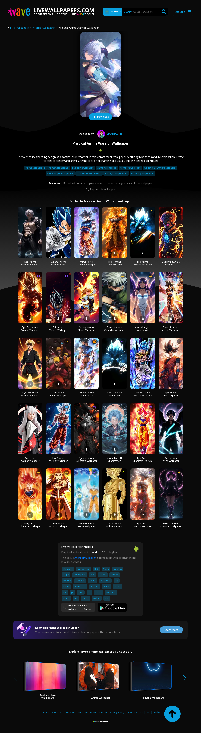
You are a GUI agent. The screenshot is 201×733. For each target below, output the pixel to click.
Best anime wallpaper (82, 167)
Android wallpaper (85, 558)
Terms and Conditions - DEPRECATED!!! (85, 712)
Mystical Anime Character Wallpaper (170, 525)
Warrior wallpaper (44, 27)
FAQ (148, 712)
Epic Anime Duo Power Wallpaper (86, 525)
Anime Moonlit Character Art (114, 459)
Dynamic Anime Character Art (87, 394)
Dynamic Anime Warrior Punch (58, 263)
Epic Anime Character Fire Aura (142, 459)
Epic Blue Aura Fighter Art (114, 394)
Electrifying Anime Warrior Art (171, 263)
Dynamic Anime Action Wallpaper (170, 329)
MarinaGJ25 (109, 133)
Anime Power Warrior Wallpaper (86, 263)
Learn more (171, 630)
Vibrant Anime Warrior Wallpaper (143, 394)
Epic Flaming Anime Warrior (114, 263)
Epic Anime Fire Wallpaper (171, 394)
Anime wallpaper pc (106, 167)
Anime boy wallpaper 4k (142, 173)
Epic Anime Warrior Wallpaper (143, 263)
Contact (45, 712)
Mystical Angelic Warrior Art (143, 329)
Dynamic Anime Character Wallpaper (114, 329)
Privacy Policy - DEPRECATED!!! (126, 712)
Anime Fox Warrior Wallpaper (30, 459)
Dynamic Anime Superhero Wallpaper (86, 459)
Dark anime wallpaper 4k (89, 173)
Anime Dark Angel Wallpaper (171, 459)
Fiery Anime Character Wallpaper (30, 525)
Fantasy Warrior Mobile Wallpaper (86, 329)
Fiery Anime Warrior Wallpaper (58, 525)
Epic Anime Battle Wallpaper (58, 394)
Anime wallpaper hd (58, 167)
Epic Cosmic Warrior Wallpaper (58, 459)
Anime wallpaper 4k (35, 167)
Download (100, 117)
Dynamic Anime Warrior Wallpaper (30, 394)
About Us (57, 712)
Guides (156, 712)
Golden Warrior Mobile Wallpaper (114, 525)
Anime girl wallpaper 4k (116, 173)
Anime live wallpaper (130, 167)
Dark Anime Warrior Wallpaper (30, 263)
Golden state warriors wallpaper (159, 167)
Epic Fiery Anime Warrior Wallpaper (30, 329)
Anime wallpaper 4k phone (60, 173)
